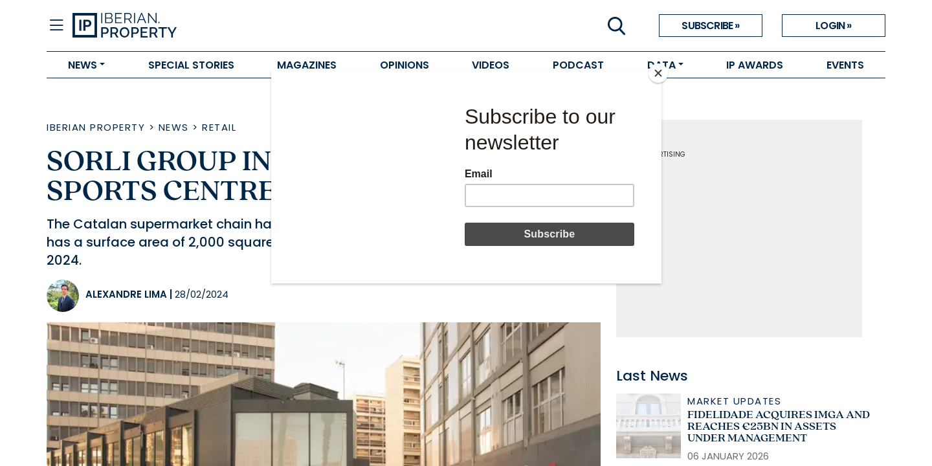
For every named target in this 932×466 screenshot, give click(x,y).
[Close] (658, 73)
